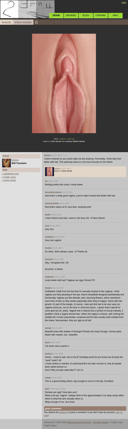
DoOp (47, 342)
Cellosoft (86, 422)
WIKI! (115, 15)
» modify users (9, 177)
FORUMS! (100, 15)
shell (47, 389)
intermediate (23, 22)
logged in (63, 412)
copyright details (101, 422)
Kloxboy (15, 160)
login (124, 2)
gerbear (48, 328)
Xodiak (48, 377)
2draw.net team (74, 422)
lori (46, 181)
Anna (47, 226)
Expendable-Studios (53, 192)
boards (6, 22)
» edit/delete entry (10, 174)
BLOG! (86, 15)
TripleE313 (49, 237)
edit (66, 155)
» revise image (9, 180)
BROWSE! (71, 15)
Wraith (47, 214)
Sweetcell (49, 259)
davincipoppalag (52, 203)
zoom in (63, 139)
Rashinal (48, 353)
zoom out (70, 139)
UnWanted (49, 277)
